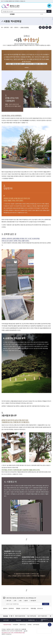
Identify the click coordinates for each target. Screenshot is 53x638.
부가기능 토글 (50, 27)
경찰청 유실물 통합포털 (20, 616)
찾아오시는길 (23, 624)
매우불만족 (33, 600)
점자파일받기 (43, 27)
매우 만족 (9, 600)
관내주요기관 (31, 620)
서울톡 (26, 630)
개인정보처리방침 (7, 624)
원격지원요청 (36, 624)
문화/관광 (6, 27)
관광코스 (16, 27)
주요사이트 (18, 620)
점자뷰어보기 (40, 27)
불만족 (26, 600)
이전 (9, 616)
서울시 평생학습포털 (31, 616)
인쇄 (46, 27)
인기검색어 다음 (42, 14)
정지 (11, 616)
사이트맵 (29, 624)
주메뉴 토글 (49, 6)
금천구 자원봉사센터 (42, 616)
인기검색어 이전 (41, 14)
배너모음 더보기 (50, 616)
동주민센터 (6, 620)
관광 (11, 27)
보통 (20, 600)
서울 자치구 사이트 (44, 620)
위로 (49, 625)
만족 (15, 600)
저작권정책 (15, 624)
